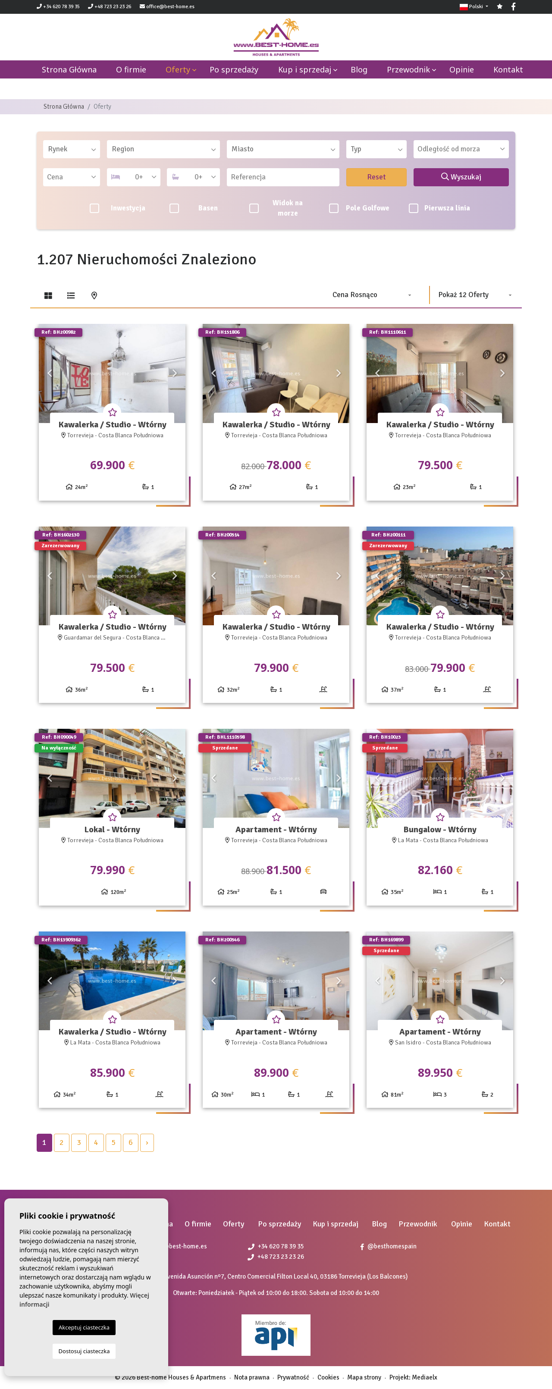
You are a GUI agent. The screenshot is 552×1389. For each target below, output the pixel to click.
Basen (193, 208)
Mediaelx (424, 1377)
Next (174, 373)
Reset (376, 177)
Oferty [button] (178, 69)
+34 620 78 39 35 (58, 6)
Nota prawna (252, 1377)
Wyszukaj (461, 177)
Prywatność (293, 1377)
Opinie (461, 69)
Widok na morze (276, 208)
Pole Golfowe (359, 208)
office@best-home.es (170, 6)
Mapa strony (364, 1377)
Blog (359, 69)
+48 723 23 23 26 (109, 6)
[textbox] (74, 149)
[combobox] (71, 149)
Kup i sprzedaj (304, 69)
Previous (49, 373)
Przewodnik (408, 69)
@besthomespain (389, 1246)
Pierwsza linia (439, 208)
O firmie (131, 69)
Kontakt (508, 69)
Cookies (328, 1377)
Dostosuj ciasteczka (84, 1351)
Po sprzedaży (234, 69)
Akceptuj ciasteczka (84, 1327)
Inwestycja (118, 208)
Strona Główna (64, 106)
